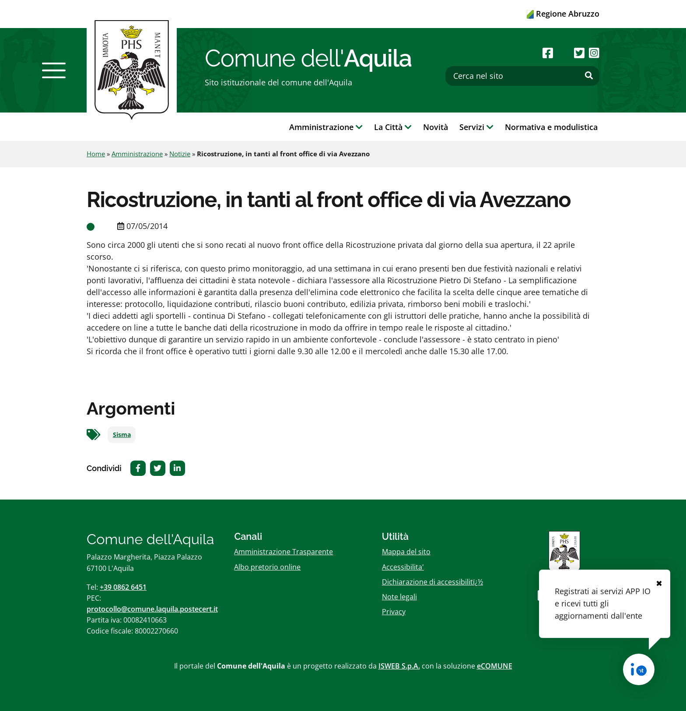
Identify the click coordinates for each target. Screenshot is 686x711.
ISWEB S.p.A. (399, 666)
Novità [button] (435, 127)
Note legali (399, 597)
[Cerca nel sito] (522, 76)
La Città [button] (393, 127)
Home (96, 153)
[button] (53, 70)
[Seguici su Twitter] (579, 53)
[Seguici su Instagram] (594, 53)
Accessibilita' (403, 567)
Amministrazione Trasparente (283, 551)
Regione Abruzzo (563, 13)
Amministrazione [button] (326, 127)
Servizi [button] (476, 127)
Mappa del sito (406, 551)
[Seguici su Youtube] (563, 53)
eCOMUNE (494, 666)
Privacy (394, 611)
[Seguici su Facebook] (547, 53)
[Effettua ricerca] (588, 75)
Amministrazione (137, 153)
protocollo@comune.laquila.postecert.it (152, 609)
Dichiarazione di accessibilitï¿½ (432, 582)
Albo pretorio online (267, 567)
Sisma (122, 435)
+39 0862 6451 (123, 587)
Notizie (179, 153)
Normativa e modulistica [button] (551, 127)
